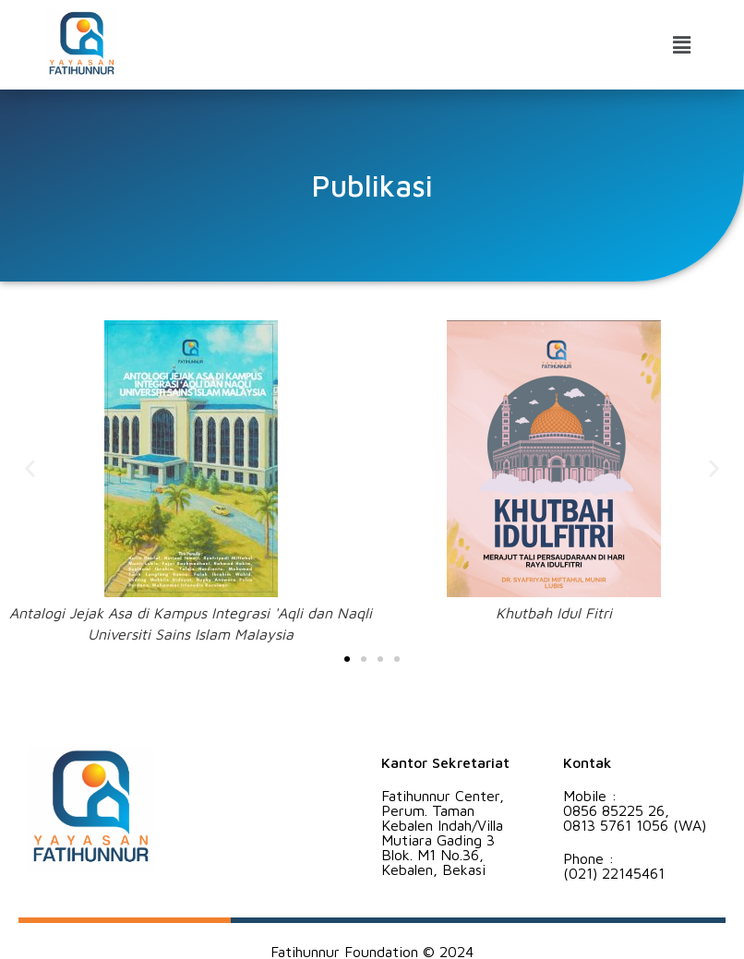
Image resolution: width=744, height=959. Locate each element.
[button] (682, 45)
